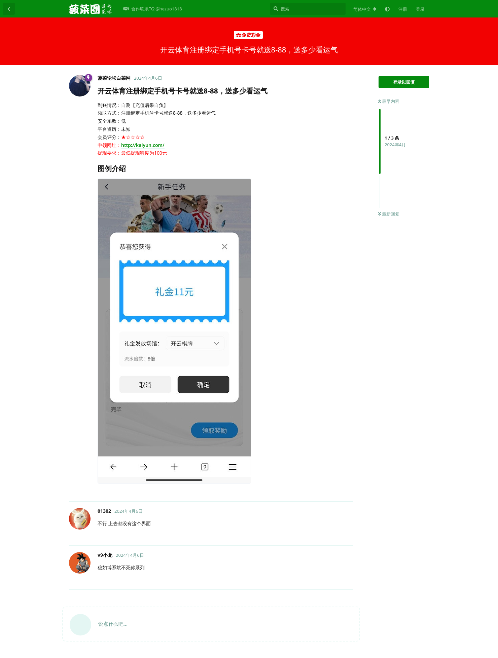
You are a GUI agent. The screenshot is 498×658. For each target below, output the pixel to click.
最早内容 (388, 101)
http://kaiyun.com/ (143, 145)
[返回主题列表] (9, 9)
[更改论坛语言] (365, 9)
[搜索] (308, 9)
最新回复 (388, 214)
